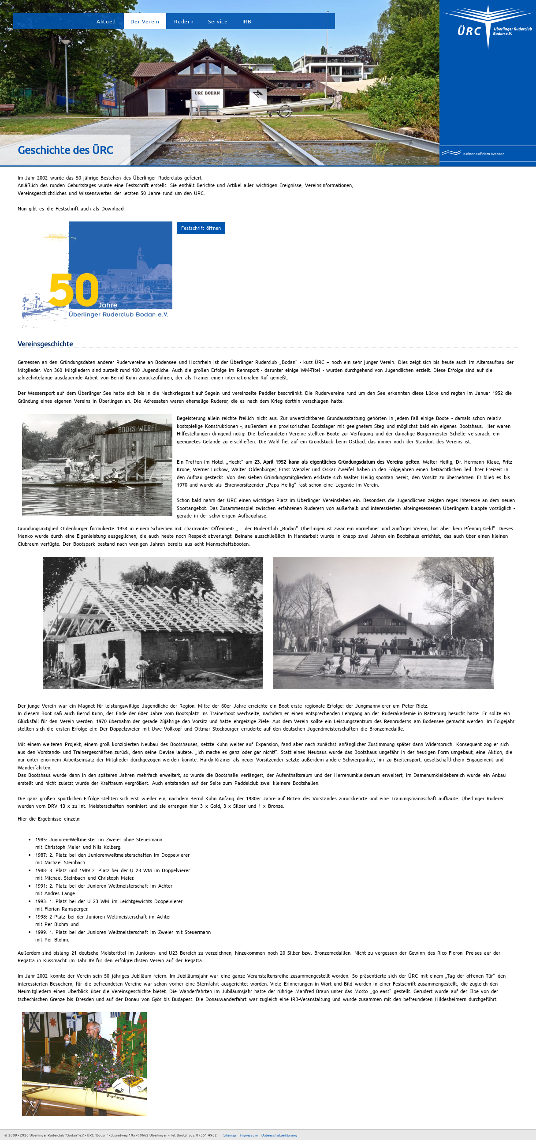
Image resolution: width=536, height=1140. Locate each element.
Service (217, 21)
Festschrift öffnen (201, 227)
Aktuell (106, 21)
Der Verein (145, 21)
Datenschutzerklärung (279, 1135)
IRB (247, 21)
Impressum (249, 1135)
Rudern (184, 21)
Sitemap (229, 1135)
